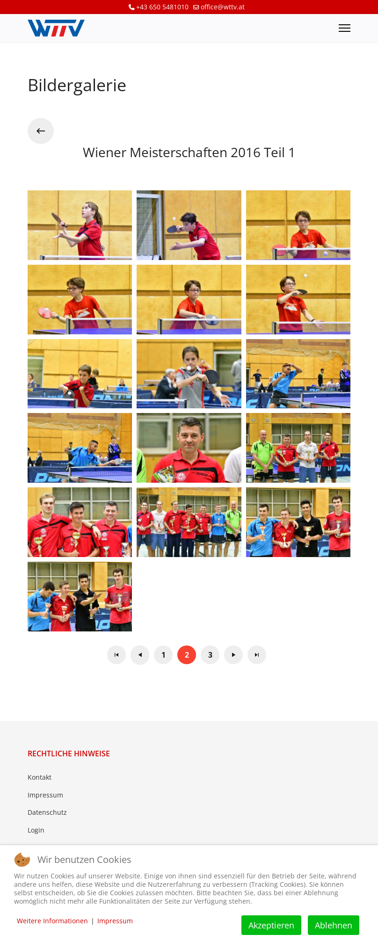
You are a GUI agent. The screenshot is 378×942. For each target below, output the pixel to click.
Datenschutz (47, 812)
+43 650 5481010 (162, 6)
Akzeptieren (271, 925)
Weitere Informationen (52, 920)
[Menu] (344, 28)
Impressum (45, 794)
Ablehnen (333, 925)
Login (36, 830)
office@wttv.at (223, 6)
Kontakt (39, 777)
